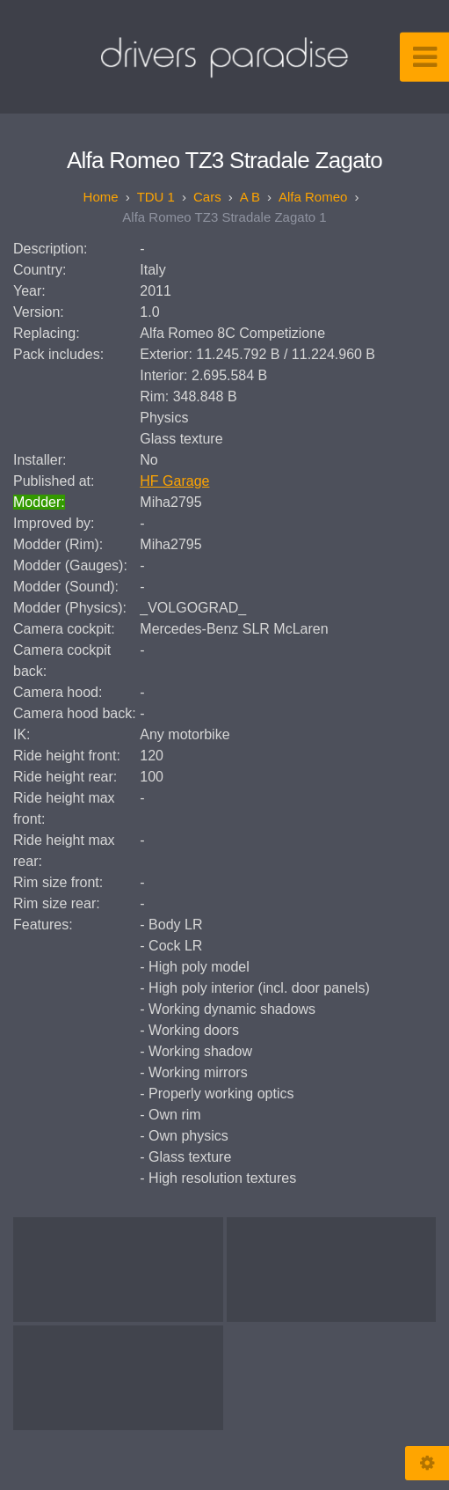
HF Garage (174, 480)
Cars (207, 196)
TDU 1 (156, 196)
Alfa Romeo (313, 196)
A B (250, 196)
